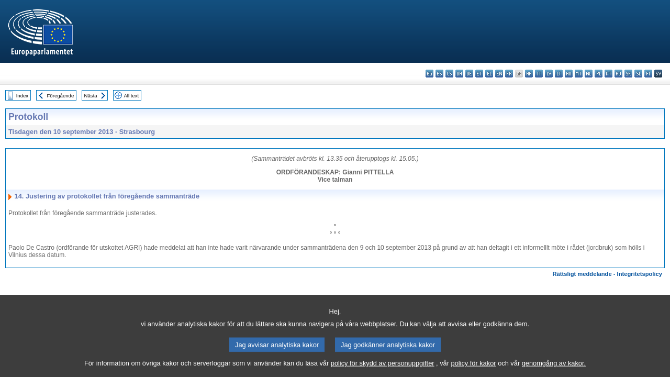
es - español (439, 73)
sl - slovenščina (638, 73)
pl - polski (598, 73)
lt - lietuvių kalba (559, 73)
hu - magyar (569, 73)
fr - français (509, 73)
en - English (499, 73)
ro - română (618, 73)
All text (131, 95)
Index (22, 95)
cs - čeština (449, 73)
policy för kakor (473, 368)
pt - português (608, 73)
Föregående (60, 95)
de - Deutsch (469, 73)
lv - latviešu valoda (549, 73)
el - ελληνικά (489, 73)
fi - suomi (648, 73)
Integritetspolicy (639, 274)
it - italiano (539, 73)
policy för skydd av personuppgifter (382, 368)
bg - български (429, 73)
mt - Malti (579, 73)
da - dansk (459, 73)
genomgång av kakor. (554, 368)
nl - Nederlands (589, 73)
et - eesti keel (479, 73)
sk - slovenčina (628, 73)
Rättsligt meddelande (581, 274)
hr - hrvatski (529, 73)
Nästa (90, 95)
